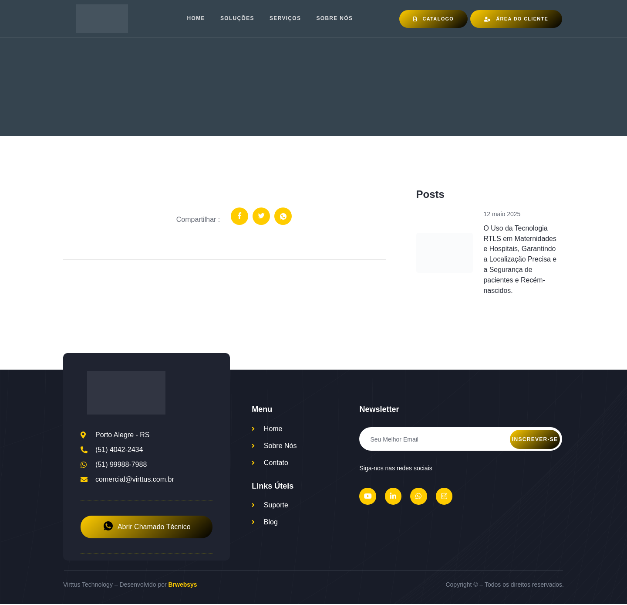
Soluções (237, 19)
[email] (460, 439)
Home (196, 19)
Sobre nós (335, 19)
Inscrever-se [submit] (535, 440)
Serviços (285, 19)
